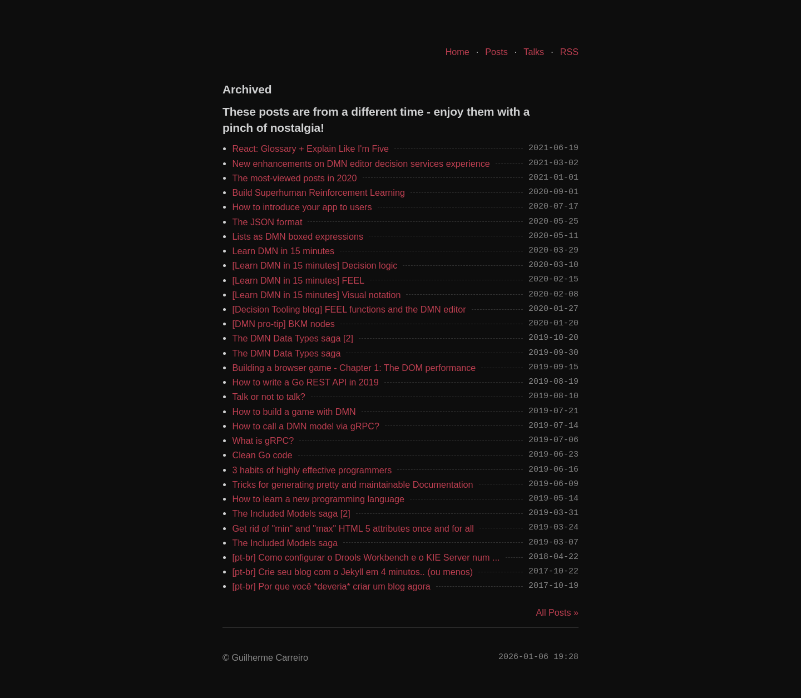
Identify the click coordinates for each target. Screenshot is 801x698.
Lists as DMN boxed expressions (298, 236)
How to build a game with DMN (294, 412)
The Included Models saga (285, 543)
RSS (569, 52)
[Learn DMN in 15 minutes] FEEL (299, 280)
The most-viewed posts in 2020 (295, 178)
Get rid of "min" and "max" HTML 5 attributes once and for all (353, 528)
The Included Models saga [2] (291, 513)
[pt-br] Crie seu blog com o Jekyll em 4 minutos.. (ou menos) (353, 572)
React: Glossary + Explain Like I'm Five (311, 148)
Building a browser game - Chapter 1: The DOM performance (354, 368)
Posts (496, 52)
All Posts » (557, 612)
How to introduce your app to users (302, 207)
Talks (533, 52)
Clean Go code (263, 455)
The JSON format (268, 222)
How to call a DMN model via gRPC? (306, 426)
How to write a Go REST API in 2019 (306, 382)
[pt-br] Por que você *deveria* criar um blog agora (332, 586)
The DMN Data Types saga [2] (293, 338)
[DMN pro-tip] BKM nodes (284, 324)
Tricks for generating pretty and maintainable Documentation (353, 484)
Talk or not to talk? (269, 397)
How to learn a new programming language (319, 499)
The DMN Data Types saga (287, 353)
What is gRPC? (263, 440)
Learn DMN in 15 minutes (284, 251)
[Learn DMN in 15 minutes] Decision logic (315, 265)
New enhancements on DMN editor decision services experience (361, 164)
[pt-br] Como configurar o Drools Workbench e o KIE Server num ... (366, 557)
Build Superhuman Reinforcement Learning (319, 192)
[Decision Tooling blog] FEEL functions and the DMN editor (349, 309)
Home (457, 52)
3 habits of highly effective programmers (312, 470)
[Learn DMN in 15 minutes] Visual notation (317, 295)
